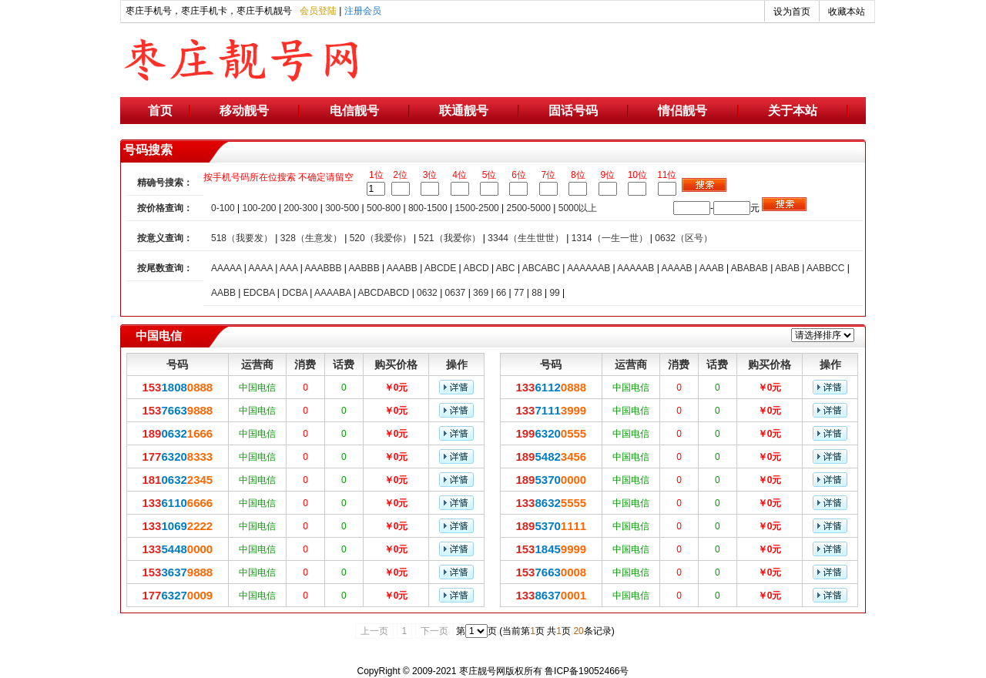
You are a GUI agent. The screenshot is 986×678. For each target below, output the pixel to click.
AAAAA (226, 268)
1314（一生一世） (610, 238)
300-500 (342, 208)
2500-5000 (529, 208)
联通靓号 (463, 110)
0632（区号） (684, 238)
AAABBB (322, 268)
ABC (505, 268)
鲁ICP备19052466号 (587, 671)
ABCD (475, 268)
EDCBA (259, 292)
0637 (455, 292)
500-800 (384, 208)
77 (519, 292)
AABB (223, 292)
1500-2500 (476, 208)
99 (554, 292)
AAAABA (332, 292)
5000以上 (578, 208)
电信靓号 (354, 110)
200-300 (300, 208)
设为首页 (791, 11)
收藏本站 (846, 11)
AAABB (402, 268)
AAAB (711, 268)
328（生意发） (311, 238)
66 (501, 292)
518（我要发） (242, 238)
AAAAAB (635, 268)
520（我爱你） (380, 238)
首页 (160, 110)
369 (480, 292)
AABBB (364, 268)
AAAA (260, 268)
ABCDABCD (384, 292)
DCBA (294, 292)
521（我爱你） (449, 238)
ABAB (787, 268)
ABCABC (541, 268)
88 (537, 292)
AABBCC (825, 268)
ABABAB (749, 268)
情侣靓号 (682, 110)
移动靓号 (244, 110)
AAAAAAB (588, 268)
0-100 (223, 208)
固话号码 (573, 110)
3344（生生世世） (526, 238)
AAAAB (676, 268)
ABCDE (440, 268)
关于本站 (792, 110)
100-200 (260, 208)
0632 (427, 292)
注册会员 (362, 10)
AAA (288, 268)
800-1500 (428, 208)
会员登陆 (318, 10)
